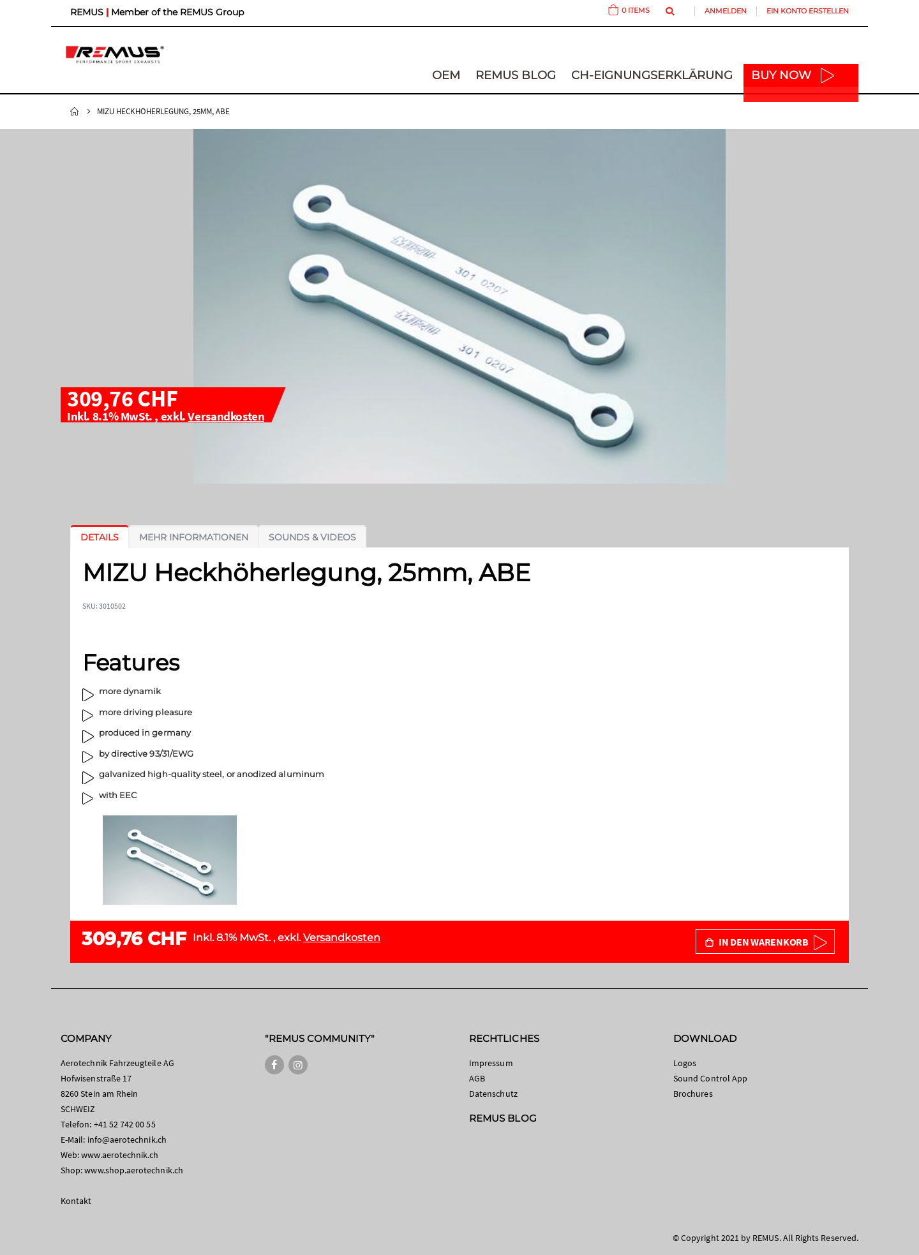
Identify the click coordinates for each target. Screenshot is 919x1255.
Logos (684, 1063)
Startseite (74, 111)
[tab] (99, 537)
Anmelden (726, 10)
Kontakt (76, 1201)
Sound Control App (710, 1078)
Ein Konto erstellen (807, 10)
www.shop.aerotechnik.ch (133, 1170)
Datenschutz (493, 1093)
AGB (477, 1078)
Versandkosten (226, 416)
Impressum (491, 1063)
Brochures (693, 1093)
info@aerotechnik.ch (127, 1139)
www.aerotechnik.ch (119, 1155)
